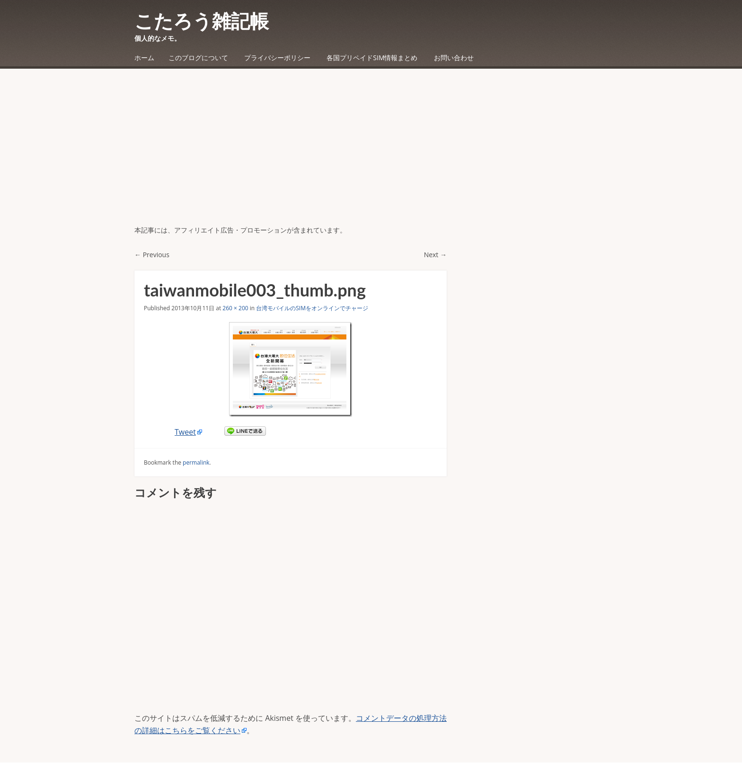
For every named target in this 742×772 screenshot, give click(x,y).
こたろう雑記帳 (201, 20)
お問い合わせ (454, 57)
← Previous (151, 254)
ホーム (144, 57)
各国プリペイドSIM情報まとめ (372, 57)
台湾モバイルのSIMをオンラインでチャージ (312, 308)
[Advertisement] (371, 154)
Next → (435, 254)
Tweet (185, 432)
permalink (196, 462)
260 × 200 (235, 308)
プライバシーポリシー (277, 57)
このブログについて (198, 57)
